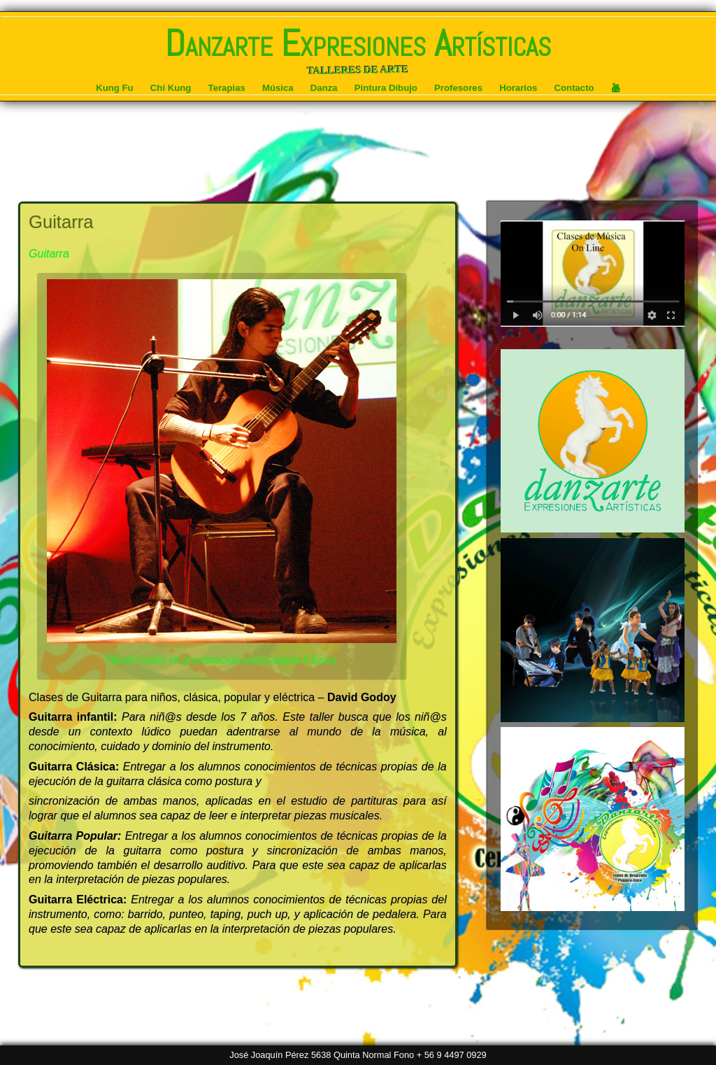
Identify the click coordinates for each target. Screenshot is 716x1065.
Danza (324, 88)
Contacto (574, 88)
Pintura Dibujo (386, 88)
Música (278, 88)
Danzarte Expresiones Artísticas (358, 43)
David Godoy (361, 697)
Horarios (518, 88)
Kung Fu (114, 88)
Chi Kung (171, 88)
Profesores (458, 88)
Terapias (226, 88)
